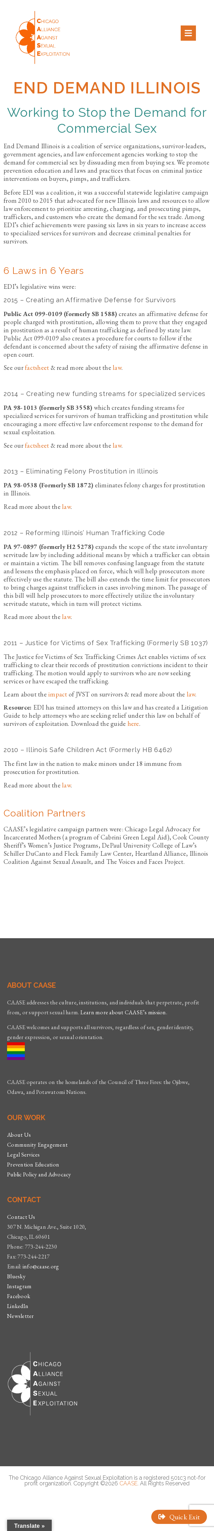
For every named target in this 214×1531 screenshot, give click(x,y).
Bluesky (16, 1276)
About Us (19, 1135)
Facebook (18, 1296)
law (66, 507)
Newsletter (20, 1316)
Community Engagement (37, 1144)
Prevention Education (33, 1164)
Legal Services (23, 1154)
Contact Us (21, 1217)
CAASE (128, 1483)
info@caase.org (41, 1266)
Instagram (19, 1286)
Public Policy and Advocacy (39, 1174)
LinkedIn (17, 1306)
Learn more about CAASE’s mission (123, 1012)
